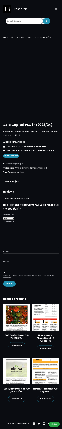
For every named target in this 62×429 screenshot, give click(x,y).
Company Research (18, 37)
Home (5, 37)
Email (6, 261)
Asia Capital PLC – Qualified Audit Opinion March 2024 (30, 150)
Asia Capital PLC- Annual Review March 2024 (26, 147)
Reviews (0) (12, 181)
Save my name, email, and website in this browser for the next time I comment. (28, 276)
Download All (11, 156)
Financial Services (16, 172)
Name (6, 251)
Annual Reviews (22, 168)
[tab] (12, 181)
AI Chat (54, 424)
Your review (9, 221)
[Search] (46, 21)
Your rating (9, 214)
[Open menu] (56, 9)
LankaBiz (25, 423)
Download (16, 345)
